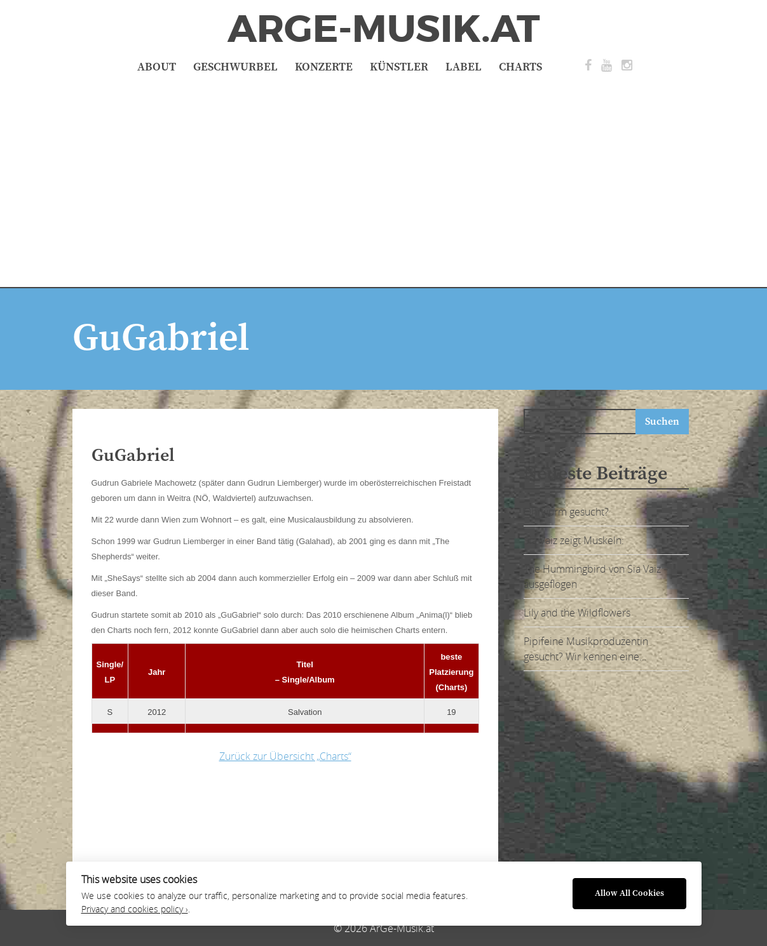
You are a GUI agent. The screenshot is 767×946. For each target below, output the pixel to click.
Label (463, 67)
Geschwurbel (235, 67)
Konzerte (324, 67)
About (156, 67)
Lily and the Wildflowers (577, 613)
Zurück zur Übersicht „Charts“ (285, 756)
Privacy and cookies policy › (134, 909)
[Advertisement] (384, 179)
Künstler (399, 67)
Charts (520, 67)
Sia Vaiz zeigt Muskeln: (574, 540)
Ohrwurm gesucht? (566, 512)
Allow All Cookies (629, 893)
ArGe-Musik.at (383, 29)
